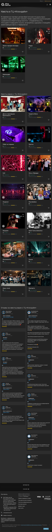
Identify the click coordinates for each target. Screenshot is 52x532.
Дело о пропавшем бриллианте (9, 114)
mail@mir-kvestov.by (7, 515)
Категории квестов (22, 504)
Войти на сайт (48, 1)
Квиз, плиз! (6, 288)
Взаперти (32, 288)
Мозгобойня (32, 202)
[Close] (49, 525)
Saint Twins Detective (35, 230)
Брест (41, 1)
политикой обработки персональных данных (31, 525)
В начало (26, 489)
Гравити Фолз (33, 114)
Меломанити (7, 259)
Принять (46, 528)
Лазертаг (6, 202)
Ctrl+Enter (26, 496)
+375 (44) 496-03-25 (7, 512)
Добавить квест (21, 506)
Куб (4, 173)
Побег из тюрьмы (8, 144)
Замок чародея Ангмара (10, 46)
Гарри (31, 46)
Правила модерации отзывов (24, 498)
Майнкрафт (6, 74)
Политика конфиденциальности (25, 502)
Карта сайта (20, 508)
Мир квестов (26, 484)
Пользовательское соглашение (24, 500)
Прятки (31, 144)
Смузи (31, 259)
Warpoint (5, 230)
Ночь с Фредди (33, 173)
